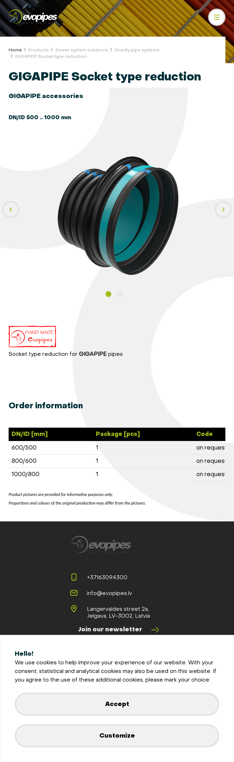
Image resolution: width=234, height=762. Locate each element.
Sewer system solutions (81, 49)
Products (38, 49)
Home (15, 49)
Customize (117, 735)
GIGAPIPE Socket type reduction (51, 56)
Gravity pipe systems (136, 49)
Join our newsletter (118, 630)
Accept (117, 704)
